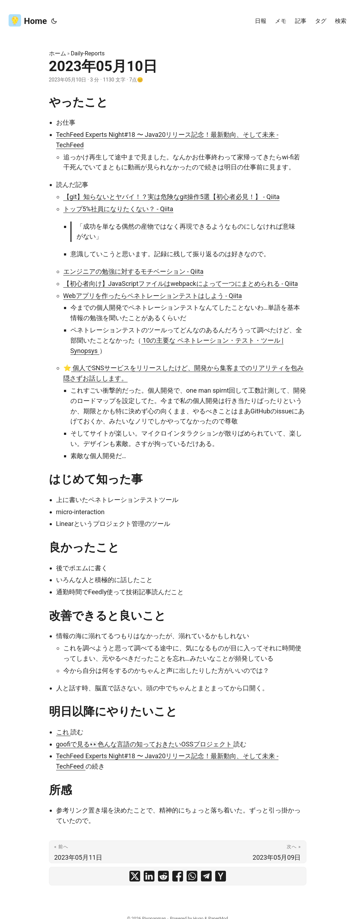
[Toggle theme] (54, 21)
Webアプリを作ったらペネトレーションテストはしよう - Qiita (152, 295)
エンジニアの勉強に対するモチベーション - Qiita (133, 271)
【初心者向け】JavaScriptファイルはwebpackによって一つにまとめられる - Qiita (180, 283)
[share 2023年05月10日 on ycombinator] (220, 876)
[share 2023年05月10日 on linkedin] (149, 876)
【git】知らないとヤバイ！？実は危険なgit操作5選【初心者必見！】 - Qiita (171, 196)
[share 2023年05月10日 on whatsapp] (192, 876)
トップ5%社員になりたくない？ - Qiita (118, 209)
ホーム (57, 53)
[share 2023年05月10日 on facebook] (177, 876)
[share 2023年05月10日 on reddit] (163, 876)
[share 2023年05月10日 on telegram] (206, 876)
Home (28, 20)
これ (63, 732)
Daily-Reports (88, 53)
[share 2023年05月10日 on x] (134, 876)
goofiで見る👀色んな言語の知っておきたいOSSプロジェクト (145, 744)
